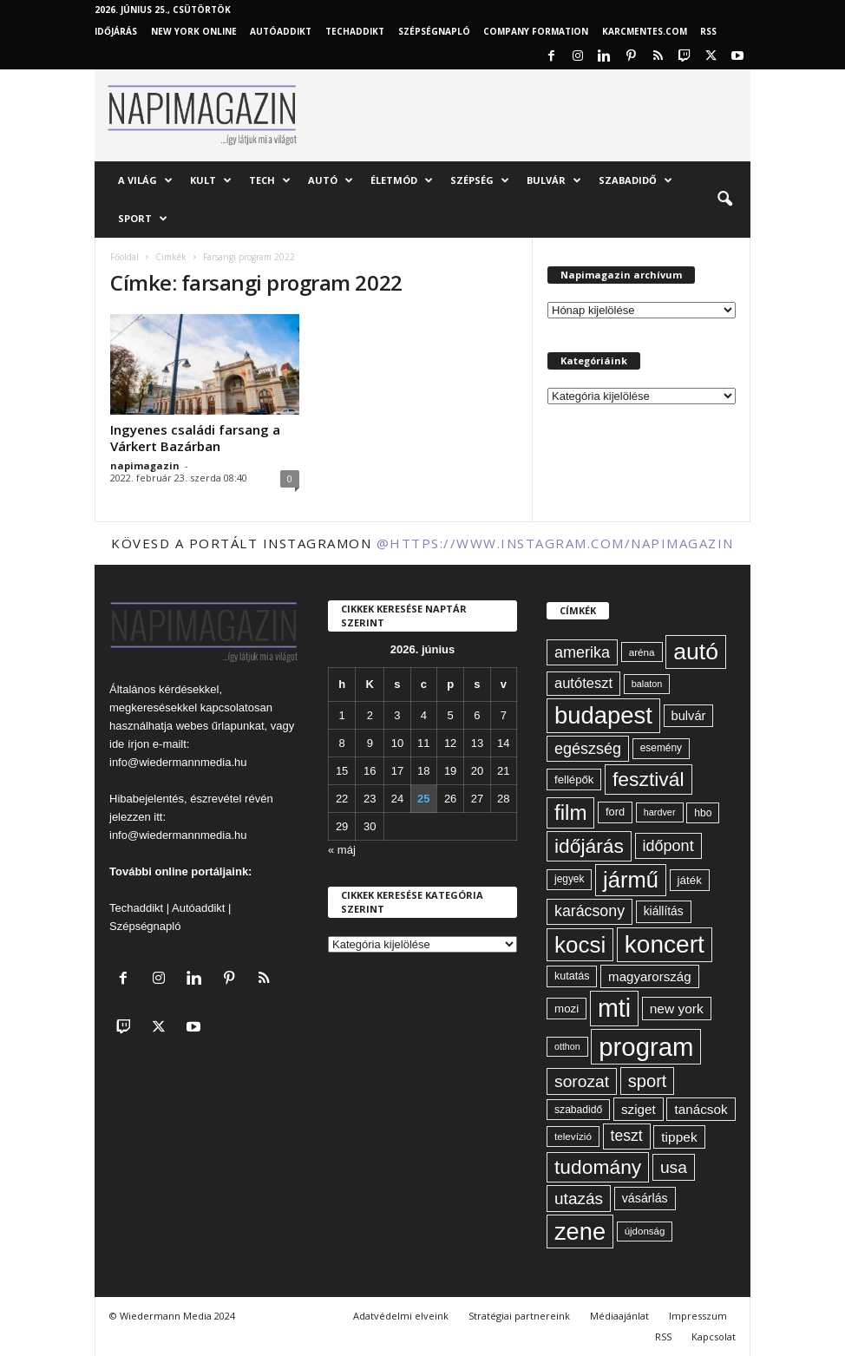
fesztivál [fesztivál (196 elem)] (648, 779)
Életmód (401, 180)
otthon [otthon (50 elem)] (567, 1046)
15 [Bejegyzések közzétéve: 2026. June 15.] (342, 770)
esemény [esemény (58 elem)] (661, 748)
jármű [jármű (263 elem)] (630, 880)
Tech (270, 180)
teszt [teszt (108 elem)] (627, 1135)
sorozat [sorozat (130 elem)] (581, 1081)
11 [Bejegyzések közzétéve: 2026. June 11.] (423, 743)
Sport (142, 219)
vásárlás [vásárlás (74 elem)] (645, 1198)
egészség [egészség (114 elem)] (587, 748)
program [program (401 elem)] (646, 1046)
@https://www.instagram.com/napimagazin (555, 543)
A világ (145, 180)
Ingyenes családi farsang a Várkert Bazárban (195, 438)
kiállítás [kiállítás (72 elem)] (664, 911)
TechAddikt (354, 31)
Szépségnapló (434, 31)
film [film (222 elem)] (570, 812)
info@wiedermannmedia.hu (177, 762)
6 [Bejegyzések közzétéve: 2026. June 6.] (477, 715)
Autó (330, 180)
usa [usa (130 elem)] (673, 1167)
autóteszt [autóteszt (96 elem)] (583, 683)
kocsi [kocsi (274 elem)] (580, 945)
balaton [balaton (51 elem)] (647, 683)
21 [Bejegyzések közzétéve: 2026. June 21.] (503, 770)
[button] (724, 199)
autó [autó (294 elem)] (695, 652)
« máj (342, 849)
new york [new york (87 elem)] (677, 1008)
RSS (708, 31)
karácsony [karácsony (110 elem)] (589, 911)
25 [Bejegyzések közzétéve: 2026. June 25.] (423, 798)
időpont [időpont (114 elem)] (668, 846)
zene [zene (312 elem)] (580, 1231)
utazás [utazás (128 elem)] (578, 1198)
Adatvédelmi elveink (401, 1315)
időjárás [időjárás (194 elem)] (589, 846)
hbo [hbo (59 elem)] (702, 813)
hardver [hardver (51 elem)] (660, 812)
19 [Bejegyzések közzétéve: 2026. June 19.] (450, 770)
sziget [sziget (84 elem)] (638, 1109)
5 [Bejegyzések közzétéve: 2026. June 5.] (450, 715)
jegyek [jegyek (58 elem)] (569, 879)
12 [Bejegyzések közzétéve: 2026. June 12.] (450, 743)
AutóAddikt (280, 31)
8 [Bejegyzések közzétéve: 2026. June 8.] (342, 743)
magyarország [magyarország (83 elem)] (649, 976)
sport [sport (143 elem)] (647, 1081)
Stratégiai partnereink (519, 1315)
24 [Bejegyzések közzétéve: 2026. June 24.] (397, 798)
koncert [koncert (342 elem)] (664, 944)
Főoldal (124, 257)
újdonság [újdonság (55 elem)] (645, 1231)
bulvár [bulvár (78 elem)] (688, 716)
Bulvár (554, 180)
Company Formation (535, 31)
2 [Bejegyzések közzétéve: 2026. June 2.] (370, 715)
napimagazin (145, 465)
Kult (211, 180)
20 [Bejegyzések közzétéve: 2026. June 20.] (477, 770)
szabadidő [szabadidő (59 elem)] (578, 1110)
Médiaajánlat (619, 1315)
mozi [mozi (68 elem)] (566, 1008)
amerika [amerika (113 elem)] (582, 652)
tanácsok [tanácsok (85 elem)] (700, 1109)
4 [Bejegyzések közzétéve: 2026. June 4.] (424, 715)
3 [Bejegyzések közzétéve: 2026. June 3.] (397, 715)
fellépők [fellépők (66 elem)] (573, 779)
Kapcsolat (713, 1336)
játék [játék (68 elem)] (690, 880)
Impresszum (698, 1315)
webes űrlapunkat (220, 725)
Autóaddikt (198, 907)
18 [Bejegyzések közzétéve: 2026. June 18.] (423, 770)
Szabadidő (635, 180)
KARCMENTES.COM (644, 31)
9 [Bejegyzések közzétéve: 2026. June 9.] (370, 743)
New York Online (194, 31)
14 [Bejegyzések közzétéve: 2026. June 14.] (503, 743)
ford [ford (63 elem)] (615, 811)
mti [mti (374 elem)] (614, 1008)
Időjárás (116, 31)
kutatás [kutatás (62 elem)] (571, 976)
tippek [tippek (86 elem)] (679, 1137)
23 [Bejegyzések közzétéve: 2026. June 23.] (370, 798)
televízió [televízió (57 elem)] (573, 1136)
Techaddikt (136, 907)
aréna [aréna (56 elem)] (642, 652)
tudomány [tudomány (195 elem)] (597, 1167)
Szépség (479, 180)
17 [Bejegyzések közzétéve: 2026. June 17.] (397, 770)
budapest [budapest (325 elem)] (603, 715)
